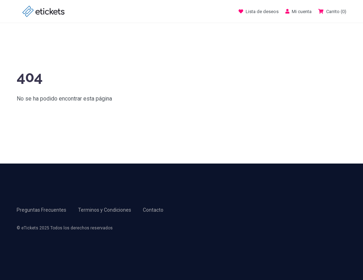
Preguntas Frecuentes (41, 210)
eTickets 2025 (35, 227)
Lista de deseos (259, 11)
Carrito (332, 11)
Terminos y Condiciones (104, 210)
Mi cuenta (299, 11)
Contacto (153, 210)
